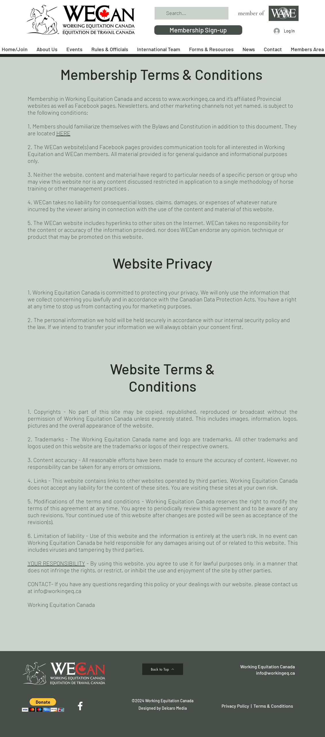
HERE (63, 133)
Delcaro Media (174, 708)
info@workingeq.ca (57, 590)
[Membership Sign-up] (198, 30)
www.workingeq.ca (191, 98)
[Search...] (191, 13)
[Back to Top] (162, 669)
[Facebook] (80, 706)
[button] (43, 705)
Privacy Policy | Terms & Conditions (257, 706)
